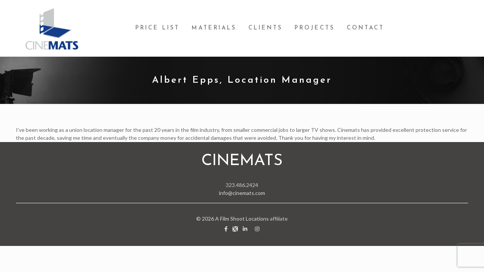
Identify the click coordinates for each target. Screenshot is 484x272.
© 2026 (205, 218)
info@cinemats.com (242, 193)
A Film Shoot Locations (242, 218)
